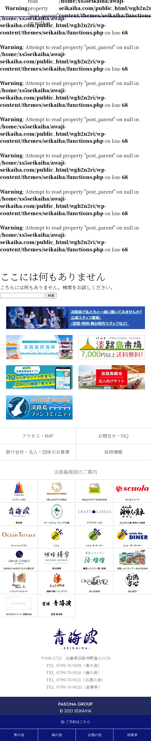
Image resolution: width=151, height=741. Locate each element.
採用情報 (113, 452)
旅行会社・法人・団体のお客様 (38, 452)
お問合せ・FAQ (113, 436)
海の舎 (56, 735)
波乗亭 (132, 735)
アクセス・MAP (37, 436)
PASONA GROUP (75, 704)
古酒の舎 (94, 735)
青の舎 (19, 735)
